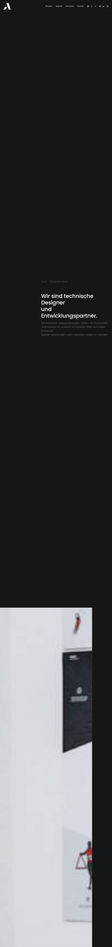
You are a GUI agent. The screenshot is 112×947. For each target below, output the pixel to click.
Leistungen (70, 6)
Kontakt (80, 6)
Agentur (59, 6)
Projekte (49, 6)
